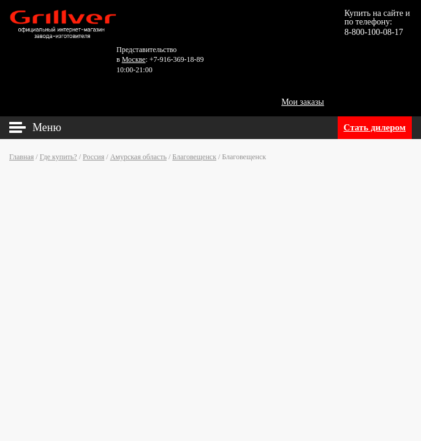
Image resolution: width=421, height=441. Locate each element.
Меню (46, 127)
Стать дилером (375, 127)
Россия (93, 157)
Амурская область (138, 157)
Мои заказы (302, 102)
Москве (134, 59)
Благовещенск (194, 157)
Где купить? (58, 157)
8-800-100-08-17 (373, 32)
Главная (21, 157)
